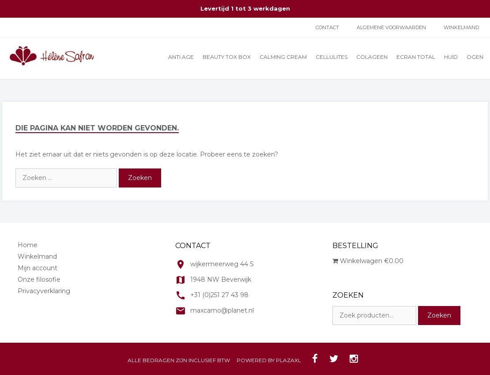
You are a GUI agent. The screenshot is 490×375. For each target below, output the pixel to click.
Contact (327, 27)
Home (28, 245)
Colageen (372, 57)
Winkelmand (461, 27)
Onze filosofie (39, 279)
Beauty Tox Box (227, 57)
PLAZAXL (288, 360)
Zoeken (439, 315)
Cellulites (331, 57)
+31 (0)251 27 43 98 (219, 295)
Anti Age (181, 57)
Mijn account (37, 268)
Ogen (475, 57)
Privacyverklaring (44, 291)
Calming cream (283, 57)
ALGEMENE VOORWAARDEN (391, 27)
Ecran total (415, 57)
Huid (451, 57)
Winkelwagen (367, 261)
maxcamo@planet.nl (222, 310)
